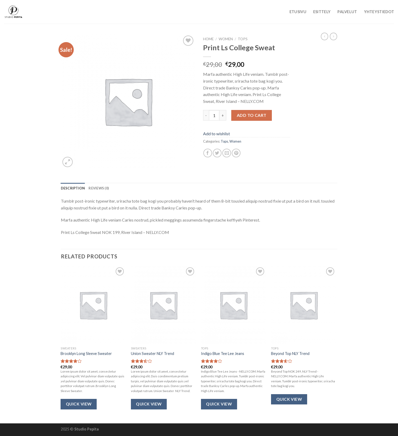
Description (73, 188)
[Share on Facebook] (207, 153)
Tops (243, 39)
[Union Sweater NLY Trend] (163, 305)
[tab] (73, 188)
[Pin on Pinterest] (236, 153)
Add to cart (252, 115)
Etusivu (297, 11)
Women (226, 39)
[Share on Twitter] (217, 153)
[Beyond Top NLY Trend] (303, 305)
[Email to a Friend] (226, 153)
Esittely (322, 11)
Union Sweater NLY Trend (152, 353)
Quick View (79, 404)
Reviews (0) (99, 188)
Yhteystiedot (379, 11)
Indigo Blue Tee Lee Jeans (222, 353)
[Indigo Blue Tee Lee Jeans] (233, 305)
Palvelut (347, 11)
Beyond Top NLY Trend (290, 353)
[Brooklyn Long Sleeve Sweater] (93, 305)
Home (208, 39)
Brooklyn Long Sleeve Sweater (86, 353)
